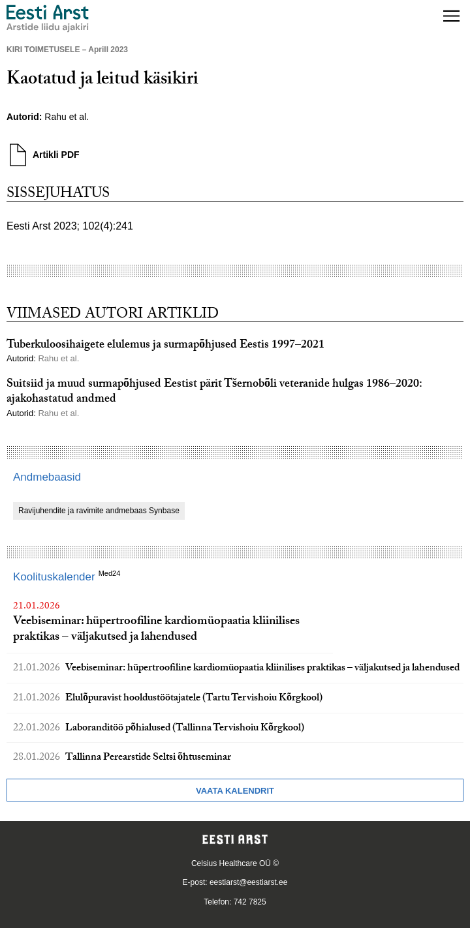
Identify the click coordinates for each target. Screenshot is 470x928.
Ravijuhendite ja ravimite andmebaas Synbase (99, 510)
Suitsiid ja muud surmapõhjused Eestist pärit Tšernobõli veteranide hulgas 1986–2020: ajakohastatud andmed (214, 392)
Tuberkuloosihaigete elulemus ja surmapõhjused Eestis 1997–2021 (165, 346)
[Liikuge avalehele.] (48, 19)
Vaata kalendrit (235, 791)
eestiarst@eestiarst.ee (249, 882)
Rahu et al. (66, 117)
